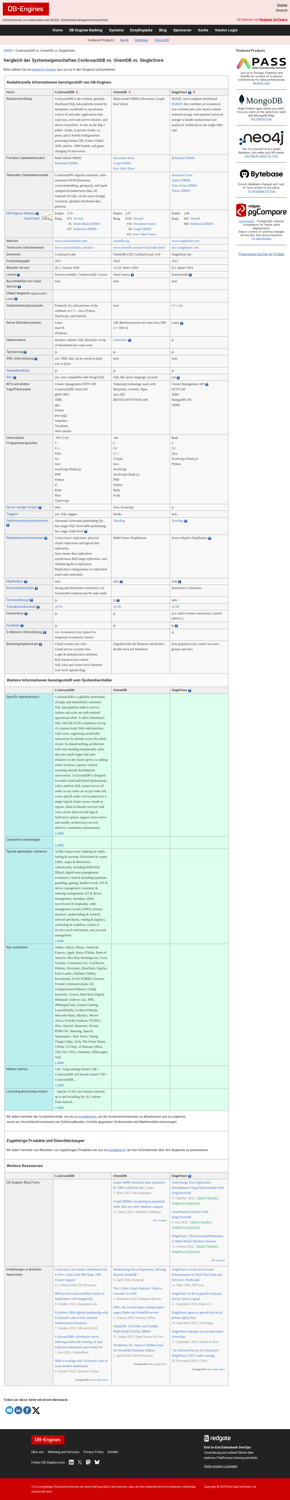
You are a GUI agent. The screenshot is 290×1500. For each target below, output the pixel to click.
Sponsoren (182, 30)
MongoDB (162, 40)
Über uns (37, 1452)
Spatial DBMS (181, 180)
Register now (261, 83)
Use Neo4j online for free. (261, 156)
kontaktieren (87, 1117)
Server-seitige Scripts (21, 507)
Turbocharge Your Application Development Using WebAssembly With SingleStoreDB (198, 1188)
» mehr (59, 833)
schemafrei (120, 340)
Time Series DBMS (184, 185)
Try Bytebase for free (262, 191)
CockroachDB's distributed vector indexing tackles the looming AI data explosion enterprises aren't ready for (79, 1342)
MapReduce (14, 581)
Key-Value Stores (145, 234)
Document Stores (145, 223)
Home (58, 30)
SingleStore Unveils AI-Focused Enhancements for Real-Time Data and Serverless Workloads (197, 1275)
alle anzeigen (160, 1220)
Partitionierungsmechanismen (27, 521)
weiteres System (44, 69)
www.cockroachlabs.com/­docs (74, 247)
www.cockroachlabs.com (71, 241)
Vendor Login (226, 30)
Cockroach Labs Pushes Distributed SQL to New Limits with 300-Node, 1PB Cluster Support (81, 1275)
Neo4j (124, 40)
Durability (13, 625)
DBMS (7, 51)
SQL (9, 377)
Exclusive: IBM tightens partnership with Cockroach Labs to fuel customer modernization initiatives (81, 1318)
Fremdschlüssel (17, 600)
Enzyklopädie (141, 30)
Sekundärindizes (18, 370)
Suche (203, 30)
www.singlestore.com (186, 241)
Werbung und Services (63, 1452)
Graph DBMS (122, 163)
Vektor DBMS (181, 190)
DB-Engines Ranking (86, 30)
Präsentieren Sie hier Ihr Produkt (261, 254)
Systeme (116, 30)
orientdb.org (121, 241)
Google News (101, 1379)
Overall (78, 218)
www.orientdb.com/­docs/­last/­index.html (139, 247)
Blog (163, 30)
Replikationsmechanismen (24, 538)
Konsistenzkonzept (20, 588)
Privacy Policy (93, 1452)
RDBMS (177, 104)
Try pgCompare (261, 238)
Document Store (123, 158)
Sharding (119, 520)
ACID (59, 606)
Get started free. (261, 119)
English (282, 5)
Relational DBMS (66, 163)
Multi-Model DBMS (87, 223)
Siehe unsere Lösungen (220, 1466)
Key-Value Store (124, 168)
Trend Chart (31, 218)
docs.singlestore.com (185, 247)
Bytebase (141, 40)
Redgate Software (273, 20)
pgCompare (246, 221)
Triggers (12, 514)
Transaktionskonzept (21, 607)
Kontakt (113, 1452)
